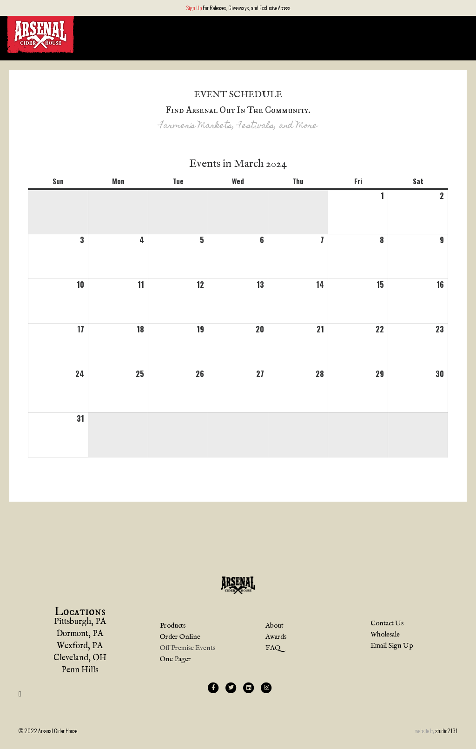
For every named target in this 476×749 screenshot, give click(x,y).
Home (292, 33)
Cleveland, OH (79, 658)
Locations (330, 33)
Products (172, 626)
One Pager (175, 659)
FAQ (272, 648)
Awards (275, 637)
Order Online (426, 33)
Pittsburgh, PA (80, 622)
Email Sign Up (391, 646)
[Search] (461, 34)
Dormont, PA (79, 634)
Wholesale (385, 635)
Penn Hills (79, 671)
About (376, 33)
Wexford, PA (80, 646)
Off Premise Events (187, 648)
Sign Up (194, 8)
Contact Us (386, 624)
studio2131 (446, 731)
